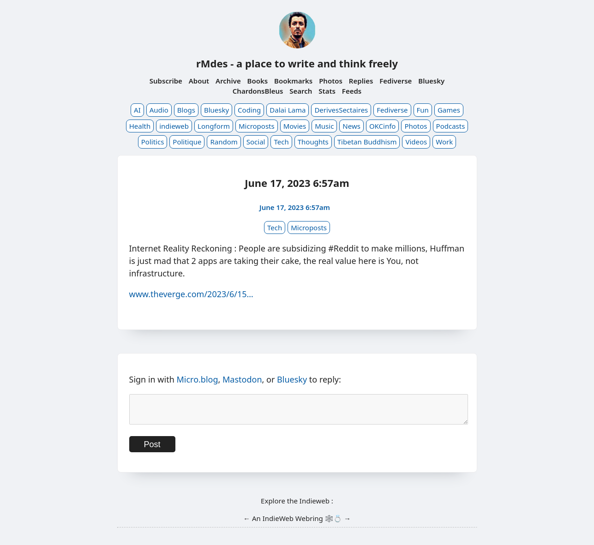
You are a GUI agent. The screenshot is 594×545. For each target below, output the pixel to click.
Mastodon (242, 379)
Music (324, 126)
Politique (187, 141)
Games (449, 109)
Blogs (186, 109)
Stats (327, 91)
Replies (361, 80)
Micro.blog (197, 379)
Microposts (257, 126)
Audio (159, 109)
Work (444, 141)
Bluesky (431, 80)
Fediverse (395, 80)
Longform (214, 126)
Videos (416, 141)
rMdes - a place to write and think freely (297, 63)
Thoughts (313, 141)
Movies (294, 126)
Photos (330, 80)
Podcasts (450, 126)
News (351, 126)
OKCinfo (382, 126)
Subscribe (166, 80)
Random (223, 141)
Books (257, 80)
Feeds (351, 91)
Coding (249, 109)
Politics (152, 141)
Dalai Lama (288, 109)
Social (255, 141)
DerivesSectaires (341, 109)
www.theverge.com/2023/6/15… (191, 293)
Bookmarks (293, 80)
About (199, 80)
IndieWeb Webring (293, 523)
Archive (228, 80)
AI (137, 109)
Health (140, 126)
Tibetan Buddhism (367, 141)
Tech (281, 141)
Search (300, 91)
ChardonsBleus (258, 91)
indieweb (174, 126)
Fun (423, 109)
